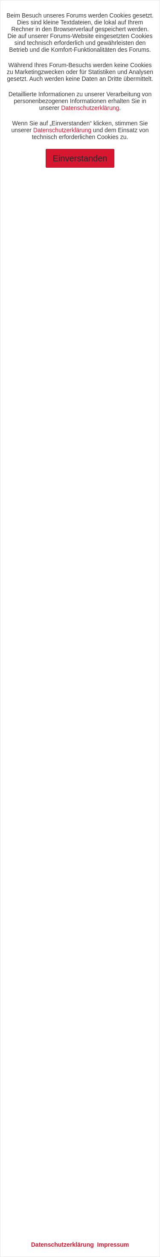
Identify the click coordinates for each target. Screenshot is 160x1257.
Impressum (113, 1244)
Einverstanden (80, 158)
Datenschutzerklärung (90, 107)
